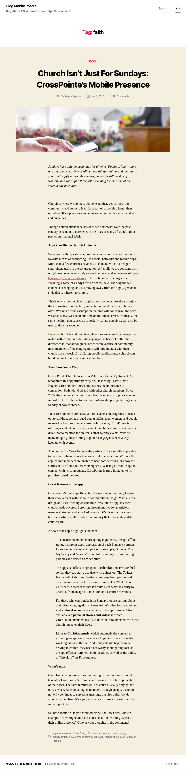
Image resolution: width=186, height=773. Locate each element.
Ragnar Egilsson (73, 96)
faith (88, 737)
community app (117, 733)
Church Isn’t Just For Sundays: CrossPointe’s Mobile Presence (93, 78)
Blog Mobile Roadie (22, 6)
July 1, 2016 (97, 96)
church (103, 733)
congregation (60, 737)
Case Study (80, 733)
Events (163, 8)
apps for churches (63, 733)
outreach (58, 741)
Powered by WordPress (60, 764)
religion (68, 741)
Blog (92, 61)
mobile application (116, 737)
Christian (93, 733)
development (76, 737)
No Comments (121, 96)
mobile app (98, 737)
